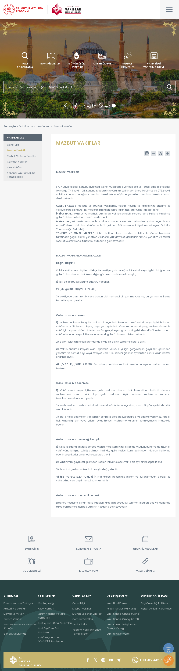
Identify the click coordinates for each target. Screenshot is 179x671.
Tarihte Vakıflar (12, 619)
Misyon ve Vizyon (13, 614)
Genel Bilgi (13, 145)
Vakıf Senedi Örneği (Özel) (123, 619)
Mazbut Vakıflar (17, 150)
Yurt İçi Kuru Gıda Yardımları (55, 623)
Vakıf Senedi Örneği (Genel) (124, 614)
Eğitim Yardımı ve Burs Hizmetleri (51, 615)
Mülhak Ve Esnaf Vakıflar (21, 156)
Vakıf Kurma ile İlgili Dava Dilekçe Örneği (122, 626)
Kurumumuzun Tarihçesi (18, 603)
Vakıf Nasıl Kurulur (117, 603)
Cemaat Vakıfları (17, 161)
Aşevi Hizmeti (46, 608)
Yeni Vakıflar (14, 167)
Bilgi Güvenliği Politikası (154, 603)
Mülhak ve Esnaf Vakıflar (87, 614)
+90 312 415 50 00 (151, 660)
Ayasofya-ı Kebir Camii (89, 106)
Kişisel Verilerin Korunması (156, 608)
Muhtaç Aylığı (46, 603)
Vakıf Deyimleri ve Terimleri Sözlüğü (20, 626)
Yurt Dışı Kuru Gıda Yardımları (49, 630)
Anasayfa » (10, 126)
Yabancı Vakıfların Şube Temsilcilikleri (21, 175)
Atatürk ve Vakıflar (14, 608)
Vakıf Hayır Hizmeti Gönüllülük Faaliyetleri (51, 639)
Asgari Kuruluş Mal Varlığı (121, 608)
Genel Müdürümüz (14, 633)
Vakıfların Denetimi (118, 633)
